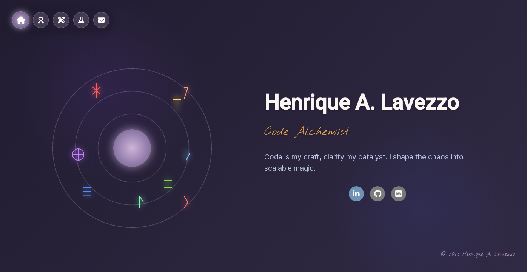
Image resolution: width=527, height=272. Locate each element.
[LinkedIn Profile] (356, 193)
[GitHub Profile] (377, 193)
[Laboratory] (81, 20)
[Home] (20, 20)
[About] (41, 20)
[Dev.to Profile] (398, 193)
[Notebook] (61, 20)
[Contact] (101, 20)
